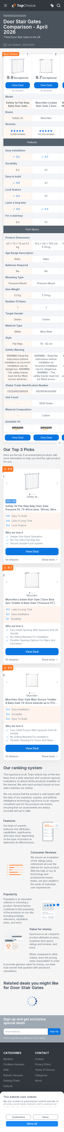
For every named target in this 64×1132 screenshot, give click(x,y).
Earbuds (8, 1086)
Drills (6, 1069)
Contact (39, 1059)
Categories (41, 1075)
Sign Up (54, 1031)
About (38, 1080)
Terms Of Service (45, 1069)
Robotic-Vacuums (13, 1075)
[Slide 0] (29, 494)
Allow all (32, 1123)
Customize (18, 1117)
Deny (45, 1117)
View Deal (17, 85)
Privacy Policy (43, 1064)
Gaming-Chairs (11, 1080)
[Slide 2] (34, 494)
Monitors (8, 1059)
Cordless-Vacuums (13, 1064)
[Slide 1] (32, 494)
